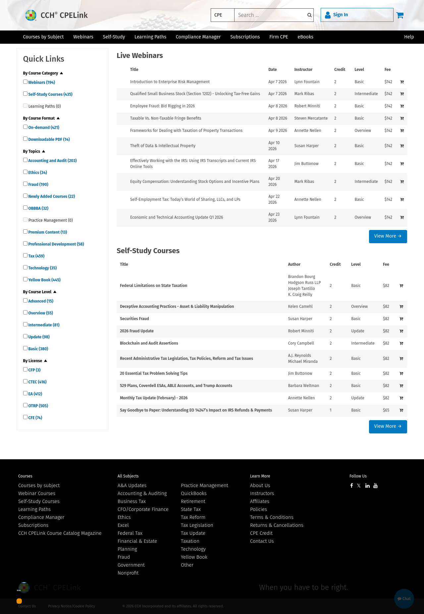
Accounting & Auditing (142, 493)
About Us (260, 485)
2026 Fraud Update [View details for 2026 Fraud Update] (137, 331)
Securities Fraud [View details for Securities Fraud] (134, 318)
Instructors (262, 493)
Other (187, 565)
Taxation (190, 541)
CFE (34, 418)
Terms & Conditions (271, 517)
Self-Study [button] (114, 37)
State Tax (191, 509)
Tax (36, 256)
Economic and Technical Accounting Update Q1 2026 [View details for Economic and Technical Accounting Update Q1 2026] (176, 217)
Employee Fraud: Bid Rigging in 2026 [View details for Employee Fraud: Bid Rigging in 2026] (162, 106)
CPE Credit (261, 533)
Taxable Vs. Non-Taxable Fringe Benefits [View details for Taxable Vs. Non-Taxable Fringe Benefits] (165, 118)
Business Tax (132, 501)
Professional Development (55, 244)
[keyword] (274, 15)
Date (272, 69)
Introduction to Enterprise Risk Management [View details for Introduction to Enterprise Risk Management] (170, 82)
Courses (25, 476)
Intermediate (43, 325)
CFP (34, 370)
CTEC (37, 382)
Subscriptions (33, 525)
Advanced (40, 301)
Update (38, 337)
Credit (339, 69)
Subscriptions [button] (245, 37)
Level (359, 69)
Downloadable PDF (48, 139)
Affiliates (259, 501)
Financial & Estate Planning (137, 545)
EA (34, 394)
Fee (388, 69)
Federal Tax (130, 533)
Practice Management (204, 485)
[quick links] (25, 82)
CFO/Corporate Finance (143, 509)
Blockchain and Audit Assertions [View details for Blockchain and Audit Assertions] (149, 343)
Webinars (41, 82)
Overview (40, 313)
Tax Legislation (197, 525)
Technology (42, 268)
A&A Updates (132, 485)
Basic (37, 349)
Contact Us (262, 541)
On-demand (43, 127)
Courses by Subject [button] (43, 37)
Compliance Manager (41, 517)
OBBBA (37, 208)
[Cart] (399, 15)
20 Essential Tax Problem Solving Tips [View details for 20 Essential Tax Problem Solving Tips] (153, 373)
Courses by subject (39, 485)
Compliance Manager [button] (198, 37)
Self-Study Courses (50, 94)
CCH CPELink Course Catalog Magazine (60, 533)
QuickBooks (194, 493)
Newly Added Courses (51, 196)
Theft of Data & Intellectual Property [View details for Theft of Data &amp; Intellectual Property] (162, 145)
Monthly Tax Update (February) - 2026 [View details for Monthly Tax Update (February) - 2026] (153, 398)
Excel (123, 525)
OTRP (37, 406)
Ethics (37, 172)
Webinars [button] (83, 37)
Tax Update (193, 533)
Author (294, 264)
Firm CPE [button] (278, 37)
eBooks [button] (305, 37)
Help (409, 37)
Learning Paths (150, 37)
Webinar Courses (36, 493)
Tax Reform (193, 517)
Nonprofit (128, 573)
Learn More (260, 476)
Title (134, 69)
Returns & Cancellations (276, 525)
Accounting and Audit (52, 160)
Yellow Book (44, 280)
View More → (387, 236)
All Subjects (128, 476)
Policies (258, 509)
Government (131, 565)
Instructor (303, 69)
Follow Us (358, 476)
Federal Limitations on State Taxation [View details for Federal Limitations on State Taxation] (153, 285)
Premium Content (47, 232)
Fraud (37, 184)
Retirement (193, 501)
